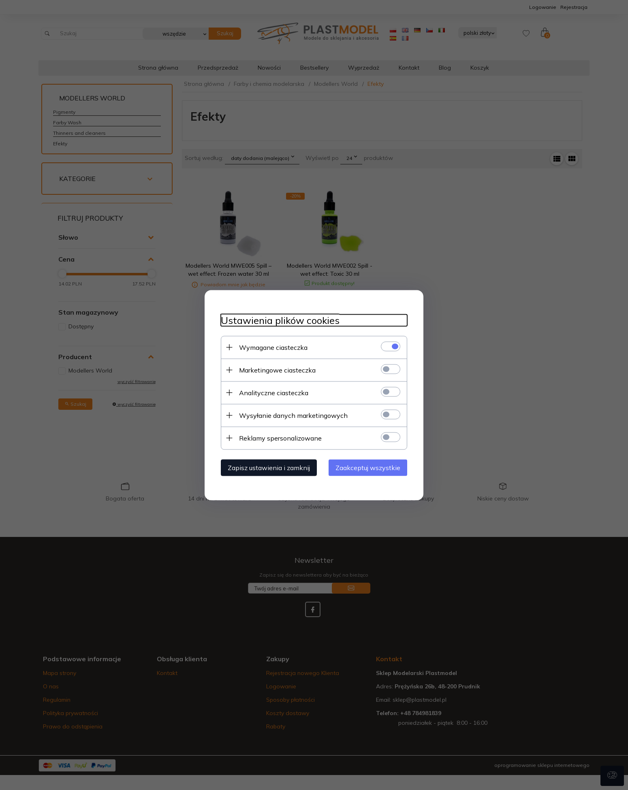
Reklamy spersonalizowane (280, 438)
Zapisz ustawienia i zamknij (269, 467)
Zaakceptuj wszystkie (367, 467)
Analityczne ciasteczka (273, 392)
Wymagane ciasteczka (273, 347)
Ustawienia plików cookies (280, 320)
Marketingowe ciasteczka (277, 370)
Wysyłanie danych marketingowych (293, 415)
